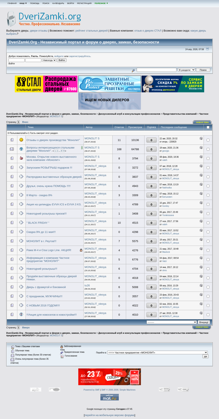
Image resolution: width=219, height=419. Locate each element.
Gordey (165, 206)
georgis (165, 151)
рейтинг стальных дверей (92, 30)
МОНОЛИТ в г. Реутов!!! (41, 241)
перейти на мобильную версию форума (109, 415)
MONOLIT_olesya (95, 166)
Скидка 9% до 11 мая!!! (41, 232)
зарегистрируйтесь (79, 56)
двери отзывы (38, 30)
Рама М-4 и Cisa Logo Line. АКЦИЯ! (49, 250)
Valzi (164, 261)
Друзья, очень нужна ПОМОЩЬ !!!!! (49, 186)
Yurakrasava (168, 215)
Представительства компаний (180, 114)
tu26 (87, 285)
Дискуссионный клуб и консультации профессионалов (129, 114)
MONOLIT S (56, 116)
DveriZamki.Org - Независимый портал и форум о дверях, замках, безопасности (51, 114)
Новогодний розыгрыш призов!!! (47, 213)
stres (164, 270)
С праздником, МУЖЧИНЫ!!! (44, 296)
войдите (59, 56)
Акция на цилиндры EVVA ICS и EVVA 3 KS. (54, 204)
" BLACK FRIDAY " (38, 222)
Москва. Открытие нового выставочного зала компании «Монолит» (52, 158)
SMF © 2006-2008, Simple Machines (118, 390)
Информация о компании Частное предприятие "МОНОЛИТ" (48, 259)
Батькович (167, 197)
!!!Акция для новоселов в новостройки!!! (52, 314)
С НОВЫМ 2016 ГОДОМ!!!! (43, 305)
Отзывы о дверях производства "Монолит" (53, 140)
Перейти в (101, 353)
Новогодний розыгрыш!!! (42, 268)
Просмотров (135, 127)
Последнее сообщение (174, 127)
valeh (164, 160)
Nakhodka (167, 188)
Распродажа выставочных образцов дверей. (54, 176)
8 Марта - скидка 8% (39, 195)
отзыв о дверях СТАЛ (147, 30)
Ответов (119, 127)
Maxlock (166, 252)
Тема (31, 127)
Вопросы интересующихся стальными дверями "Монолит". (51, 149)
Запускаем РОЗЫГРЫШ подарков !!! (49, 167)
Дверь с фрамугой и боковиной (46, 287)
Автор (89, 127)
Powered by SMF (92, 390)
